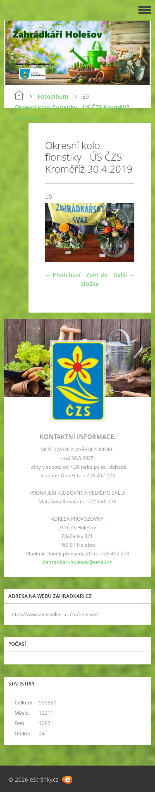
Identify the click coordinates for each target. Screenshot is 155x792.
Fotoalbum (53, 96)
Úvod (19, 95)
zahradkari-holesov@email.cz (77, 562)
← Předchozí (63, 275)
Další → (123, 275)
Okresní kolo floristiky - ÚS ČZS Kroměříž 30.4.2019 (71, 112)
